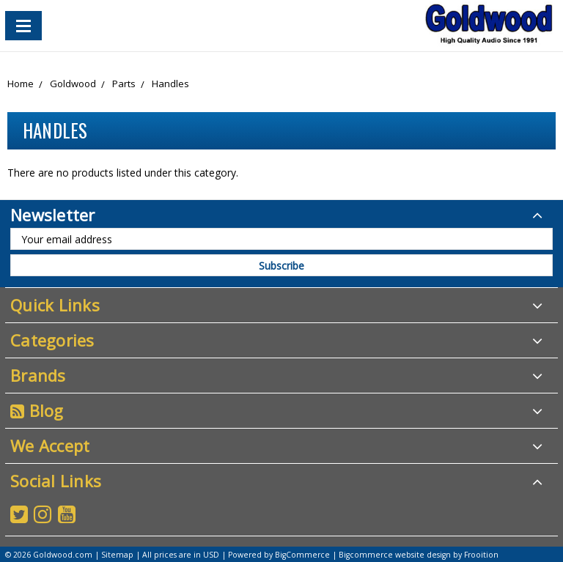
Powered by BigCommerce (279, 555)
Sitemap (117, 555)
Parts (124, 83)
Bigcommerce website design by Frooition (418, 555)
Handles (170, 83)
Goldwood (73, 83)
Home (20, 83)
